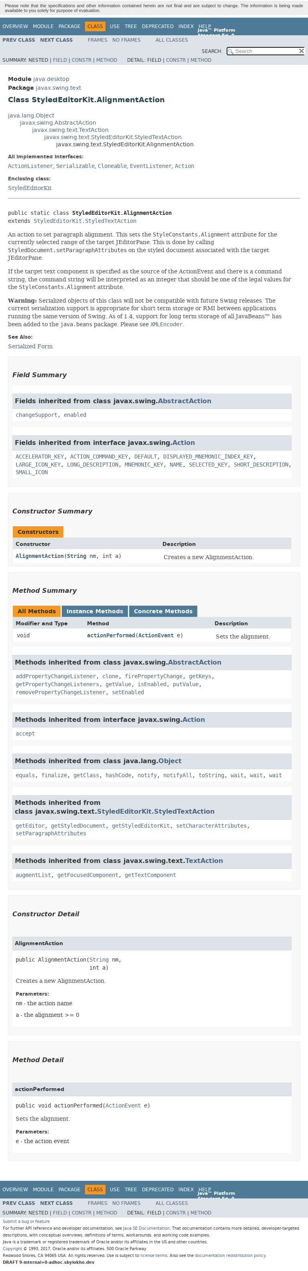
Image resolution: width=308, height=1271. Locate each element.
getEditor (30, 825)
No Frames (126, 40)
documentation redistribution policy (230, 1255)
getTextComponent (150, 875)
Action (184, 166)
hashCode (118, 775)
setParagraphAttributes (51, 833)
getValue (118, 684)
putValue (186, 684)
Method (106, 60)
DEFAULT (145, 456)
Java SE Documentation (146, 1228)
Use (115, 26)
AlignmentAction (40, 556)
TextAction (204, 861)
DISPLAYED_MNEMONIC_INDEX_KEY (208, 456)
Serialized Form (30, 346)
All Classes (172, 40)
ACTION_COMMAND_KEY (99, 456)
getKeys (200, 676)
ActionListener (30, 166)
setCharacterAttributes (211, 825)
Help (205, 26)
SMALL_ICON (32, 472)
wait (237, 775)
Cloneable (112, 166)
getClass (86, 775)
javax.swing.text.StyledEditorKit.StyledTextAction (113, 137)
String (76, 556)
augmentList (33, 875)
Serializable (75, 166)
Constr (81, 60)
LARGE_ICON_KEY (38, 464)
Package (70, 26)
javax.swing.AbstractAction (58, 122)
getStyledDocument (78, 825)
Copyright (12, 1249)
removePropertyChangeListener (60, 692)
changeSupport (36, 415)
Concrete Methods (163, 611)
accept (25, 733)
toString (211, 775)
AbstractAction (184, 401)
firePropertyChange (153, 676)
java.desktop (51, 79)
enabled (75, 415)
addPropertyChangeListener (56, 676)
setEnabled (128, 692)
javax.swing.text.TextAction (70, 130)
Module (43, 26)
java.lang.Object (31, 115)
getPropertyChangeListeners (57, 684)
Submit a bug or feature (26, 1221)
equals (25, 775)
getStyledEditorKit (141, 825)
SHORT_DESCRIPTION (261, 464)
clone (110, 676)
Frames (97, 40)
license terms (153, 1255)
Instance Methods (95, 611)
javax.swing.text (58, 88)
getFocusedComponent (87, 875)
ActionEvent (156, 635)
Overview (15, 26)
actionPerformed (111, 635)
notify (147, 775)
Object (170, 761)
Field (60, 60)
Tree (131, 26)
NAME (176, 464)
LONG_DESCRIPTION (92, 464)
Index (186, 26)
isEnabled (152, 684)
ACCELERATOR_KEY (40, 456)
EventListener (151, 166)
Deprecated (158, 26)
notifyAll (177, 775)
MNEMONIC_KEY (144, 464)
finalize (54, 775)
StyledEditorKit (30, 188)
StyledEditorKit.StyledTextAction (85, 221)
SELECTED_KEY (208, 464)
